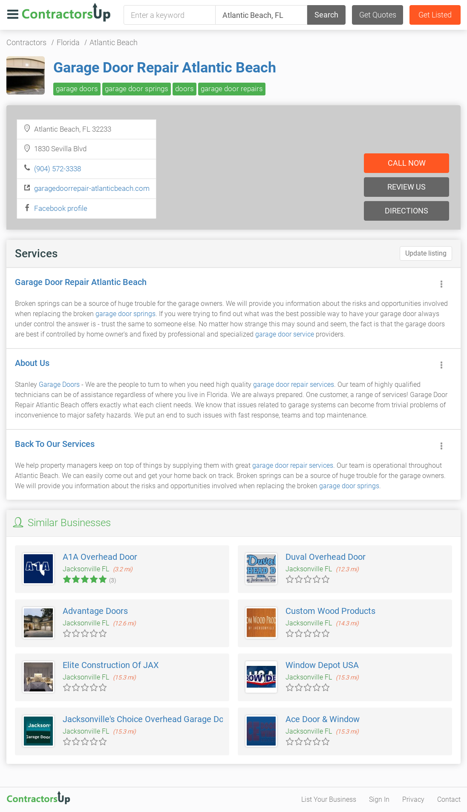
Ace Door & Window (322, 719)
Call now (407, 162)
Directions (406, 210)
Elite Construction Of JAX (111, 665)
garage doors (77, 88)
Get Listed (435, 14)
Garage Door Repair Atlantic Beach (164, 67)
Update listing (426, 253)
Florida (68, 42)
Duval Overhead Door (325, 557)
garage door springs (136, 88)
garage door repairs (232, 88)
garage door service (284, 334)
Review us (406, 186)
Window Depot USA (322, 665)
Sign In (379, 799)
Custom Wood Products (330, 611)
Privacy (413, 799)
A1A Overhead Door (100, 557)
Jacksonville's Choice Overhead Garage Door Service (162, 719)
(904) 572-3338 (57, 168)
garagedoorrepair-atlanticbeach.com (92, 188)
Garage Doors (59, 384)
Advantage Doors (95, 611)
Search (326, 14)
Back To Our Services (55, 444)
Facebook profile (60, 208)
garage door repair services (293, 384)
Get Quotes (377, 14)
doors (184, 88)
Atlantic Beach (113, 42)
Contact (449, 799)
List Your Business (328, 799)
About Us (32, 363)
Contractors (26, 42)
